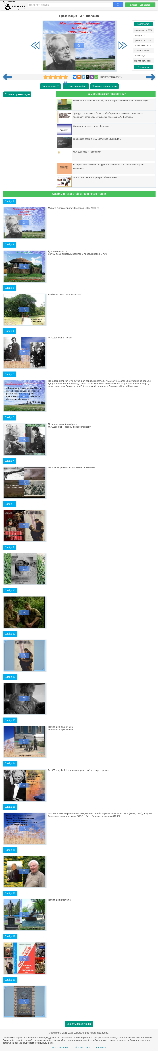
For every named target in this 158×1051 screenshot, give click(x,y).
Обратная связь (82, 1047)
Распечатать (143, 24)
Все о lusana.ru (60, 1047)
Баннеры (101, 1047)
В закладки (143, 67)
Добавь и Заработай (140, 5)
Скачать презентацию (17, 94)
